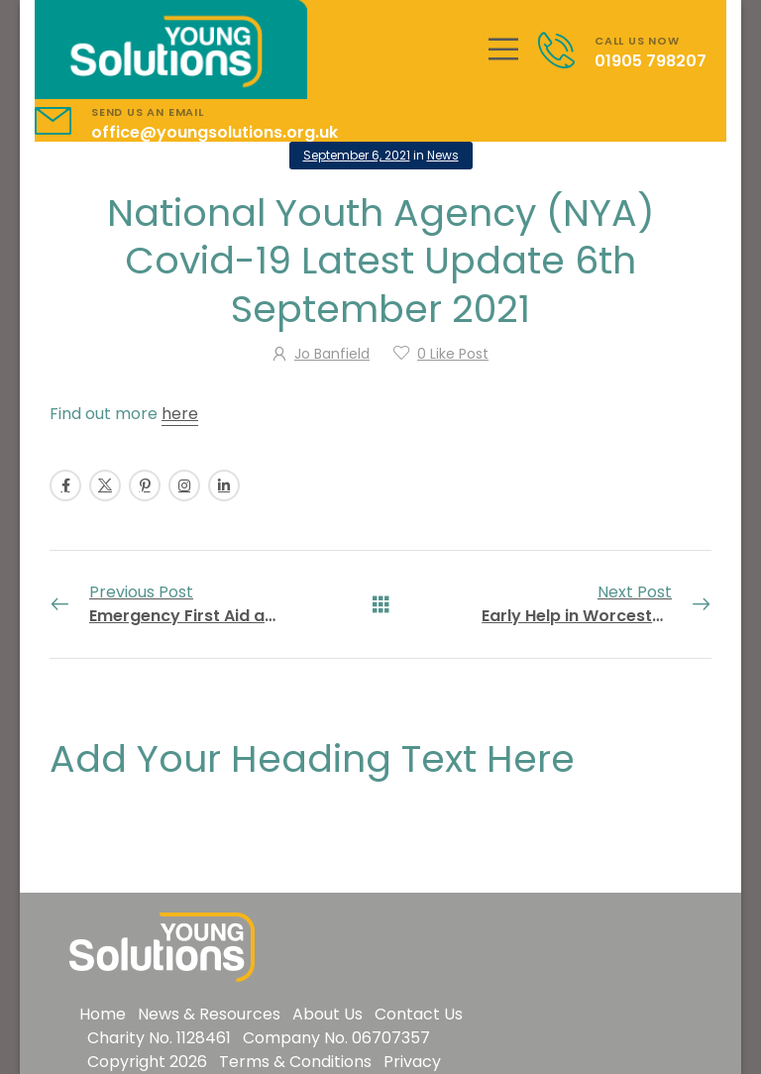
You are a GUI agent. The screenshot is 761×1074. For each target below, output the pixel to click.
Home (102, 1014)
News (443, 155)
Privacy (412, 1061)
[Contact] (566, 50)
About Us (327, 1014)
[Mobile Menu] (503, 49)
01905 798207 (651, 61)
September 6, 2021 (356, 155)
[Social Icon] (65, 485)
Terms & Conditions (295, 1061)
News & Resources (209, 1014)
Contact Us (419, 1014)
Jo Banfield (332, 354)
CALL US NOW (637, 41)
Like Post (453, 354)
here (180, 413)
